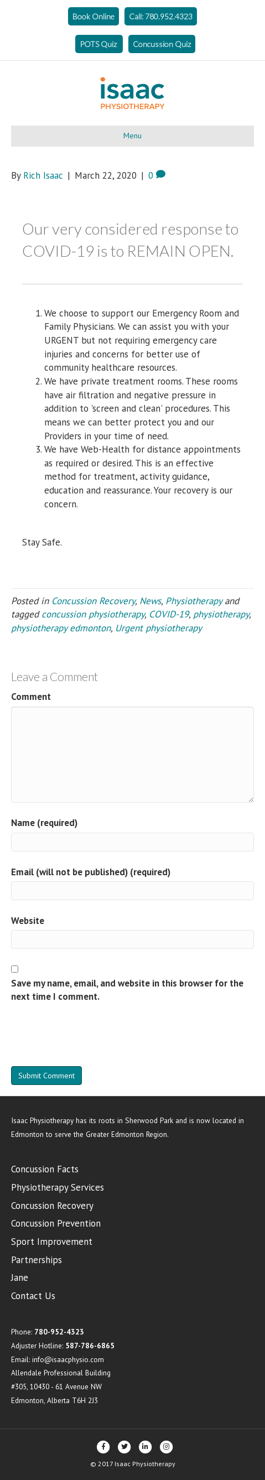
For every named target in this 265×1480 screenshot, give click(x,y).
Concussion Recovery (93, 601)
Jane (19, 1277)
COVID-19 (169, 614)
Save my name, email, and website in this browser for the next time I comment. (127, 990)
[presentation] (95, 1039)
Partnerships (36, 1260)
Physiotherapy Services (57, 1187)
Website (27, 921)
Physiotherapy (193, 601)
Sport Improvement (51, 1241)
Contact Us (33, 1296)
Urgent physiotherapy (158, 628)
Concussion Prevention (56, 1223)
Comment (31, 696)
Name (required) (44, 823)
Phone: (47, 1332)
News (150, 601)
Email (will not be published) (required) (90, 872)
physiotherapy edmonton (61, 628)
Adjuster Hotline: (63, 1346)
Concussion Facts (45, 1169)
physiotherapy (221, 614)
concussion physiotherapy (92, 614)
